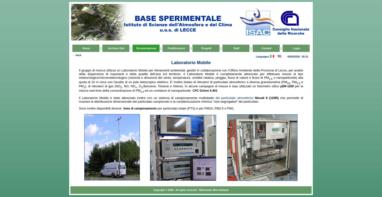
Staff (236, 48)
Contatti (266, 48)
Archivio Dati (115, 48)
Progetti (206, 48)
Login (296, 48)
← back (77, 55)
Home (86, 48)
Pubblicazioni (176, 48)
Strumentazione (145, 48)
